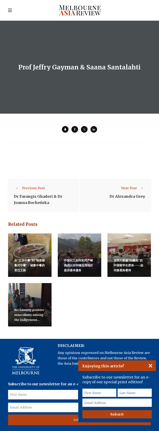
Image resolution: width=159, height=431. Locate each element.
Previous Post (29, 188)
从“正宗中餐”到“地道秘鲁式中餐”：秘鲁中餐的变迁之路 (29, 265)
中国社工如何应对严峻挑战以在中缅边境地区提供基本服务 (78, 265)
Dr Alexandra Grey (127, 196)
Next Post (133, 188)
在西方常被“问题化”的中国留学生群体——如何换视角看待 (128, 265)
